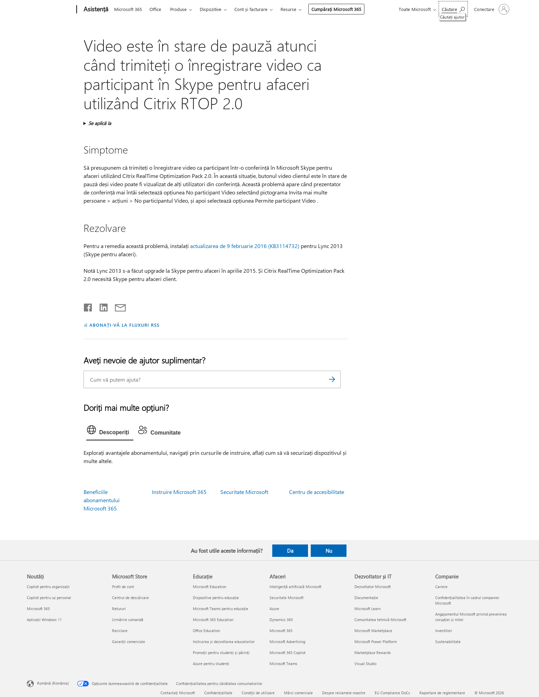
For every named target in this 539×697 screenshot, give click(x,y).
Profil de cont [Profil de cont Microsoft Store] (123, 586)
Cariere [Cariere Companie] (441, 586)
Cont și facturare (250, 9)
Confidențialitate (218, 692)
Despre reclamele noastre (343, 692)
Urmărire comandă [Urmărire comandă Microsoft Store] (127, 619)
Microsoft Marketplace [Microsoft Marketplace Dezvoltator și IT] (373, 630)
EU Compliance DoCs (392, 692)
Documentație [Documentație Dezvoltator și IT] (366, 597)
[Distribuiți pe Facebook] (88, 306)
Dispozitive (210, 9)
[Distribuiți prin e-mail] (117, 306)
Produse (178, 9)
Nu (329, 550)
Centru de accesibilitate (316, 491)
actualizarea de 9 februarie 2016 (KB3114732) (244, 245)
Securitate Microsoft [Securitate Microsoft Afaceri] (287, 597)
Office (155, 9)
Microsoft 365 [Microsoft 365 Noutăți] (38, 608)
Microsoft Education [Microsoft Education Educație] (209, 586)
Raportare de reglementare (442, 692)
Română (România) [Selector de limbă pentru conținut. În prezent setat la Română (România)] (53, 683)
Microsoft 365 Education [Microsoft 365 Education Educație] (213, 619)
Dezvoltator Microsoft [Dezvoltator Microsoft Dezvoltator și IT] (372, 586)
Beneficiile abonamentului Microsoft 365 (102, 500)
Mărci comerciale (298, 692)
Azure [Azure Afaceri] (274, 608)
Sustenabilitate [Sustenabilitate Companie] (448, 641)
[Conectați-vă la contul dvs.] (491, 9)
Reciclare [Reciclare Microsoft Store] (120, 630)
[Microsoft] (50, 9)
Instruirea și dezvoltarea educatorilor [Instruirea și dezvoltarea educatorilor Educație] (224, 641)
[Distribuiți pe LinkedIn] (101, 306)
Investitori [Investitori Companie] (443, 630)
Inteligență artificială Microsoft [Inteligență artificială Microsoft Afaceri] (295, 586)
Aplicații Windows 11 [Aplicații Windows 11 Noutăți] (44, 619)
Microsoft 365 (128, 9)
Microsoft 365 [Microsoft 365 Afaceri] (281, 630)
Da (290, 550)
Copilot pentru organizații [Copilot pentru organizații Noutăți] (48, 586)
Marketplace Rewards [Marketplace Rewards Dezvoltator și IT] (372, 652)
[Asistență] (95, 9)
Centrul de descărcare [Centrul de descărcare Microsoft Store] (130, 597)
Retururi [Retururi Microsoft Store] (119, 608)
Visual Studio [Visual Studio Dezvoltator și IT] (365, 663)
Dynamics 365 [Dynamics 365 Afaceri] (281, 619)
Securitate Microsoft (244, 491)
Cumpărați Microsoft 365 (336, 9)
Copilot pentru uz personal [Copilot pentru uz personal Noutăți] (49, 597)
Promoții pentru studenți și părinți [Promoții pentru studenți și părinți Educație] (221, 652)
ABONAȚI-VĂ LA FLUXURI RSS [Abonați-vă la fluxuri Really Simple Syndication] (124, 325)
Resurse (288, 9)
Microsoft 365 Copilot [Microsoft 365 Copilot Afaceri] (288, 652)
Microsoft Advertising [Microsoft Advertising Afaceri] (287, 641)
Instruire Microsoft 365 (179, 491)
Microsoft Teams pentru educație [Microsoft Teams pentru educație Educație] (220, 608)
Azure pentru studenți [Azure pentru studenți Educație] (211, 663)
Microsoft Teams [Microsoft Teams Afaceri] (283, 663)
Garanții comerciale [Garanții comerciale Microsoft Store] (128, 641)
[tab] (109, 431)
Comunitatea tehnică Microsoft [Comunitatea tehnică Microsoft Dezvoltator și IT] (380, 619)
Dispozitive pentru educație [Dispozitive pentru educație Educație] (216, 597)
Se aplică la (99, 123)
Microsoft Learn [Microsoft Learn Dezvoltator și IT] (367, 608)
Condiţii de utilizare (258, 692)
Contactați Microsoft (178, 692)
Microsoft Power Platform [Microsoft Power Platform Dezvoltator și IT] (375, 641)
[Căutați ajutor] (453, 8)
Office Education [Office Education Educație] (206, 630)
